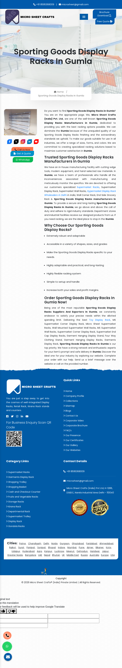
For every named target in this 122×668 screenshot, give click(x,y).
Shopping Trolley (16, 482)
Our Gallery (70, 445)
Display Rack (14, 521)
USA (113, 555)
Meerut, (70, 551)
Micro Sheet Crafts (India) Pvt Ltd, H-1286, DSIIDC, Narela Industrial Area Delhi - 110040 (90, 490)
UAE (40, 555)
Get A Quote (22, 153)
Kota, (109, 547)
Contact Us (70, 415)
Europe (105, 555)
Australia (94, 555)
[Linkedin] (22, 416)
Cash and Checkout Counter (23, 491)
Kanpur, (48, 551)
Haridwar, (95, 551)
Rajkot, (12, 547)
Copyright (61, 578)
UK (63, 555)
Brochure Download (104, 14)
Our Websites (71, 450)
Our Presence (72, 435)
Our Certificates (73, 440)
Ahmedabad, (106, 543)
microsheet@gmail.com (74, 4)
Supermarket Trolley (18, 516)
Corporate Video (73, 420)
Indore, (61, 547)
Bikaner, (100, 547)
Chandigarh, (35, 543)
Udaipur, (16, 551)
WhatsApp (23, 159)
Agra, (39, 551)
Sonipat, (41, 547)
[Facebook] (7, 416)
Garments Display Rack (20, 477)
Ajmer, (90, 547)
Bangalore (30, 555)
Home (59, 91)
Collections (70, 401)
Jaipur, (105, 551)
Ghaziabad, (78, 543)
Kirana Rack (13, 506)
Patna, (22, 543)
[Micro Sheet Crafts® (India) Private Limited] (30, 16)
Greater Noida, (15, 555)
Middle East (73, 555)
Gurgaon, (65, 543)
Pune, (82, 547)
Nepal (47, 555)
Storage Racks (15, 501)
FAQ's (67, 430)
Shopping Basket (16, 486)
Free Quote (105, 21)
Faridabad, (92, 543)
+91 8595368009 (43, 4)
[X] (12, 416)
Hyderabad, (28, 551)
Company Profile (73, 396)
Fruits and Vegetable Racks (22, 496)
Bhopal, (52, 547)
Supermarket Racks (88, 187)
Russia (84, 555)
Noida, (54, 543)
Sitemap (69, 405)
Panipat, (31, 547)
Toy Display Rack (99, 319)
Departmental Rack (18, 511)
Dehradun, (82, 551)
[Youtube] (27, 416)
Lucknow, (59, 551)
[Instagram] (17, 416)
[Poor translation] (12, 611)
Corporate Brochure (75, 425)
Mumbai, (72, 547)
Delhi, (46, 543)
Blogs (67, 410)
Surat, (21, 547)
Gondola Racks (15, 526)
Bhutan (56, 555)
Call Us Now (22, 149)
